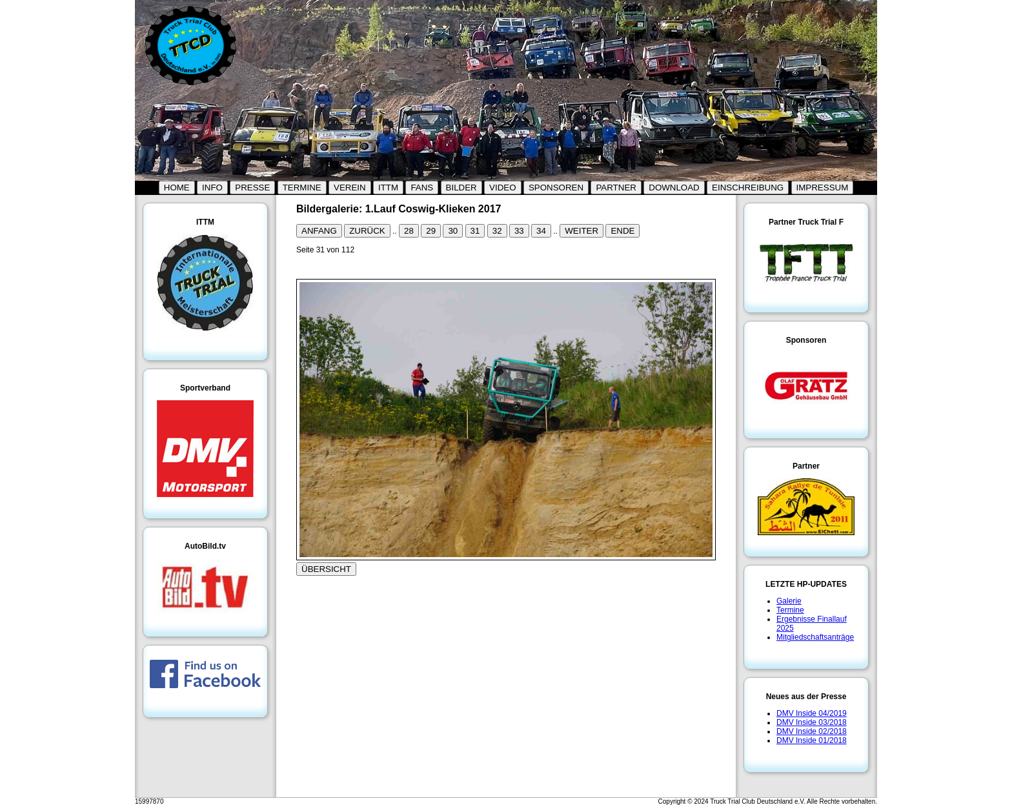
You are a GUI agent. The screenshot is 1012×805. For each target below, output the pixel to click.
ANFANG (319, 231)
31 (475, 231)
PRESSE (252, 187)
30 (453, 231)
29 (431, 231)
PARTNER (616, 187)
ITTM (388, 187)
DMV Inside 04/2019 (811, 713)
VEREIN (350, 187)
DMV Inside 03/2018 (811, 722)
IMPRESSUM (822, 187)
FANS (421, 187)
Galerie (789, 601)
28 (409, 231)
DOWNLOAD (674, 187)
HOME (177, 187)
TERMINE (302, 187)
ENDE (622, 231)
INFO (212, 187)
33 (519, 231)
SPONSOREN (556, 187)
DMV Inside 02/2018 (811, 731)
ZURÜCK (367, 231)
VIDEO (502, 187)
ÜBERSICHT (326, 569)
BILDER (461, 187)
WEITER (581, 231)
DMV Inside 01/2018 (811, 740)
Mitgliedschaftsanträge (815, 637)
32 (497, 231)
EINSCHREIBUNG (748, 187)
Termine (790, 610)
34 (541, 231)
